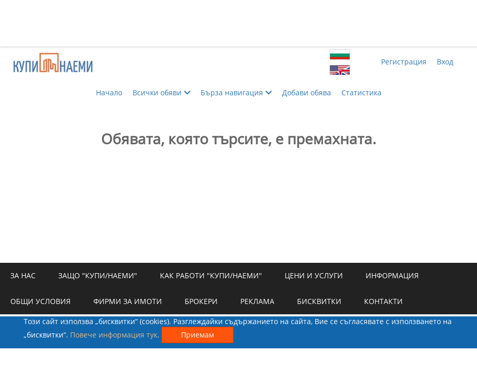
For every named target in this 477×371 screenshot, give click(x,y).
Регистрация (403, 61)
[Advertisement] (238, 23)
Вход (445, 61)
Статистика (361, 92)
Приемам (197, 335)
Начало (109, 92)
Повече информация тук (113, 335)
